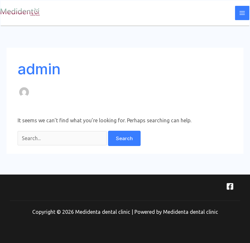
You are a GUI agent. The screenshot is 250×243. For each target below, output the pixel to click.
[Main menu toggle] (242, 13)
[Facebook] (230, 186)
